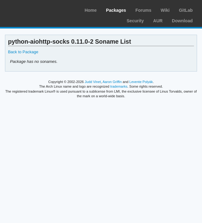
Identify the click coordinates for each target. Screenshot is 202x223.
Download (182, 20)
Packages (116, 10)
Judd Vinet (93, 82)
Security (135, 20)
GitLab (186, 10)
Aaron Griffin (112, 82)
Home (91, 10)
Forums (143, 10)
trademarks (118, 86)
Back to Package (23, 52)
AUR (158, 20)
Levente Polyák (141, 82)
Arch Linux (34, 9)
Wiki (165, 10)
